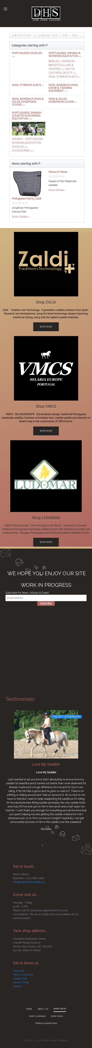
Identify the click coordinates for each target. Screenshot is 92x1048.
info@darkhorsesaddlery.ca (29, 882)
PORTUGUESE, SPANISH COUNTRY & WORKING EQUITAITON (26, 115)
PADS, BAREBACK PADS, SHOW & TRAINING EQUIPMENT (63, 88)
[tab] (42, 845)
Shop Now (46, 326)
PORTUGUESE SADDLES (27, 53)
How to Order (21, 982)
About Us (18, 970)
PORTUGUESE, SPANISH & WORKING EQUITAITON (64, 55)
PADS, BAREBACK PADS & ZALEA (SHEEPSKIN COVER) (28, 101)
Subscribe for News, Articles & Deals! (27, 592)
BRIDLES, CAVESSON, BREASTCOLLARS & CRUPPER (61, 65)
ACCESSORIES (21, 150)
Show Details (19, 216)
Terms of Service (23, 974)
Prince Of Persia (57, 172)
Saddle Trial (20, 978)
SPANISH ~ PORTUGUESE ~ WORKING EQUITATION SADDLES (28, 142)
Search (17, 986)
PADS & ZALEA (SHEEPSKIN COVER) (61, 100)
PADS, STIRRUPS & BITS (63, 76)
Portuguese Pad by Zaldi (26, 198)
